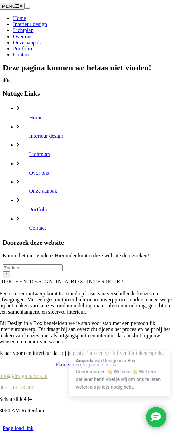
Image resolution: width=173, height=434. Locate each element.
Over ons (39, 173)
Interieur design (46, 136)
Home (35, 117)
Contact (37, 228)
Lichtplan (39, 154)
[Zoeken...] (33, 267)
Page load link (18, 428)
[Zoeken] (6, 274)
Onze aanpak (43, 191)
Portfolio (38, 209)
